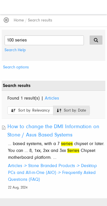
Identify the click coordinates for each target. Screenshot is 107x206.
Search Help (15, 50)
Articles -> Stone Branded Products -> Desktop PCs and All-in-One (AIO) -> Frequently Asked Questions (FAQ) (52, 173)
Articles (52, 98)
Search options (16, 67)
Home (19, 20)
